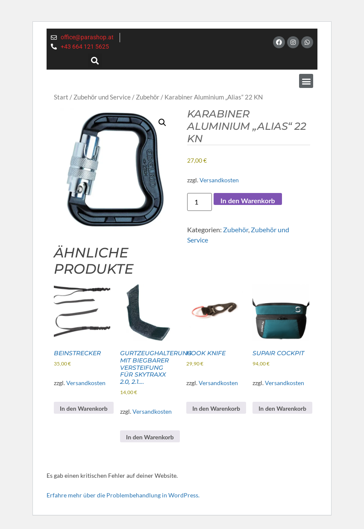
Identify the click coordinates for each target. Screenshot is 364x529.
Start (61, 97)
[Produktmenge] (199, 202)
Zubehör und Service (102, 97)
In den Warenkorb (247, 200)
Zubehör (147, 97)
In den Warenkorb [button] (84, 408)
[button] (95, 60)
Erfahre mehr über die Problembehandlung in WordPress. (123, 495)
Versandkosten (219, 180)
